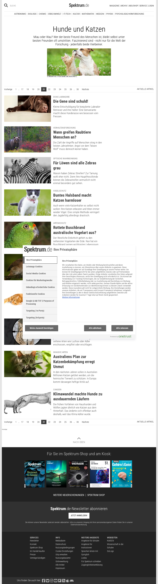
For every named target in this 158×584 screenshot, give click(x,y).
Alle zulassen (122, 328)
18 (28, 89)
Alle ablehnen (95, 328)
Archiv (124, 6)
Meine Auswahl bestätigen (41, 328)
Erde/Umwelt (54, 14)
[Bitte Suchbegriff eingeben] (21, 6)
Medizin (100, 14)
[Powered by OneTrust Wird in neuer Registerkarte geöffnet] (122, 337)
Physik (109, 14)
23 (55, 89)
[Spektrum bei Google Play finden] (71, 580)
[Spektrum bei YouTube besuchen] (56, 580)
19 (33, 89)
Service (143, 6)
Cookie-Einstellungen (64, 551)
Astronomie (20, 14)
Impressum (60, 568)
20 (38, 89)
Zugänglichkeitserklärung (91, 565)
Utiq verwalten (61, 554)
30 (78, 89)
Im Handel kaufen (37, 551)
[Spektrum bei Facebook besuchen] (44, 580)
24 (60, 89)
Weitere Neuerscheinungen (68, 495)
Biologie (32, 14)
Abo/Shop (133, 6)
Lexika (84, 558)
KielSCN (110, 540)
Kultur (76, 14)
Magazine (114, 6)
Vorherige (9, 89)
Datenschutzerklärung (79, 525)
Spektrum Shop (96, 495)
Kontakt (33, 544)
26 (71, 89)
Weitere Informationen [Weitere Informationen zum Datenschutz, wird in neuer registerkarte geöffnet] (71, 297)
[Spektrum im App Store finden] (67, 580)
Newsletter (34, 540)
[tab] (40, 260)
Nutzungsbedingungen (65, 547)
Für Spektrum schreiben (91, 561)
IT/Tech (67, 14)
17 (22, 89)
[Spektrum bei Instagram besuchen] (52, 580)
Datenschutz (61, 544)
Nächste (86, 89)
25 (65, 89)
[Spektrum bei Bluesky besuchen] (48, 580)
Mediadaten (60, 540)
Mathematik (88, 14)
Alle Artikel (60, 565)
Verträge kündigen (37, 558)
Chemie (42, 14)
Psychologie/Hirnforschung (129, 14)
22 (49, 89)
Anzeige (4, 429)
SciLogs (110, 551)
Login (151, 6)
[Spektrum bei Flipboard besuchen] (60, 580)
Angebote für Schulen (90, 540)
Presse (32, 554)
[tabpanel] (97, 280)
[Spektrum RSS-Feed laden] (64, 580)
